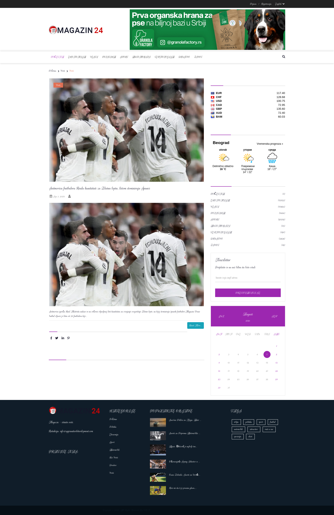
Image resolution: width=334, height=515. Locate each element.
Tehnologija (164, 57)
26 (248, 379)
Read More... (195, 325)
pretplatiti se (247, 293)
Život (198, 57)
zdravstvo (254, 429)
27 (257, 379)
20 (257, 371)
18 (238, 371)
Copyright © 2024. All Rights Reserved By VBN (126, 510)
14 (267, 363)
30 (219, 387)
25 (238, 379)
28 (267, 379)
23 (219, 379)
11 (238, 363)
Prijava (253, 4)
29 (276, 379)
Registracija (266, 4)
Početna (57, 57)
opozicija (237, 436)
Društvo (184, 57)
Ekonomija (77, 57)
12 (248, 363)
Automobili (141, 57)
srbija (236, 422)
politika (249, 422)
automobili (238, 429)
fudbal (273, 422)
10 (229, 363)
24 (229, 379)
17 (229, 371)
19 (248, 371)
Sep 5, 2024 (57, 196)
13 (257, 363)
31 (229, 387)
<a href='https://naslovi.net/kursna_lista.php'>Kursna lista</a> (248, 108)
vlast (250, 436)
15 (277, 363)
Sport (124, 57)
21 (267, 371)
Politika (109, 57)
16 (219, 371)
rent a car (269, 429)
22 (276, 371)
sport (261, 422)
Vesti (94, 57)
